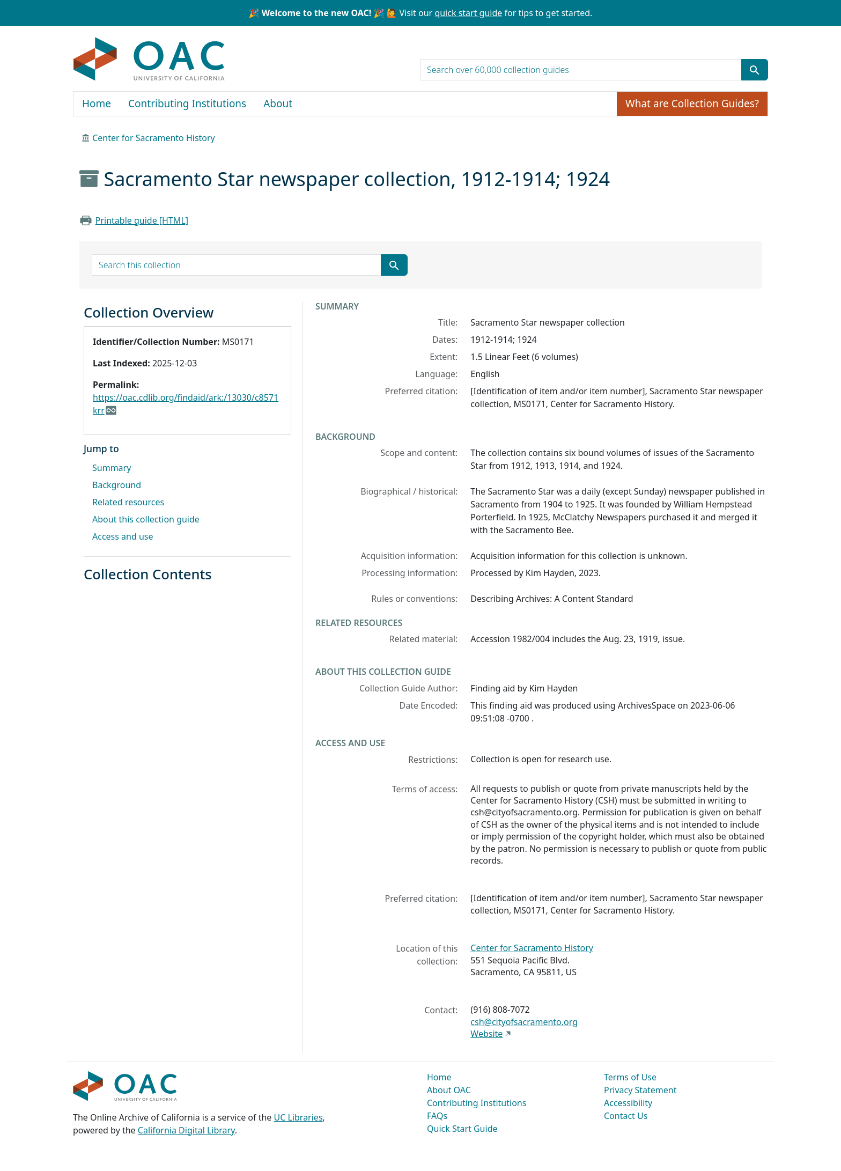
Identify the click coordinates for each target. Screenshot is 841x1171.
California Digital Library (186, 1130)
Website (486, 1034)
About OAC (449, 1090)
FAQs (437, 1116)
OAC (149, 59)
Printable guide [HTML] (141, 220)
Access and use (122, 536)
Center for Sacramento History (153, 138)
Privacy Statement (640, 1090)
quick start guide (468, 13)
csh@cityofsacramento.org (524, 1022)
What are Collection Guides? (692, 104)
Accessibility (628, 1103)
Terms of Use (630, 1077)
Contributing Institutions (187, 104)
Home (96, 104)
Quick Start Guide (462, 1129)
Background (116, 485)
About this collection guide (146, 519)
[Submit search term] (754, 69)
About (277, 104)
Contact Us (625, 1116)
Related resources (128, 502)
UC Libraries (298, 1117)
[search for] (581, 69)
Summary (111, 468)
